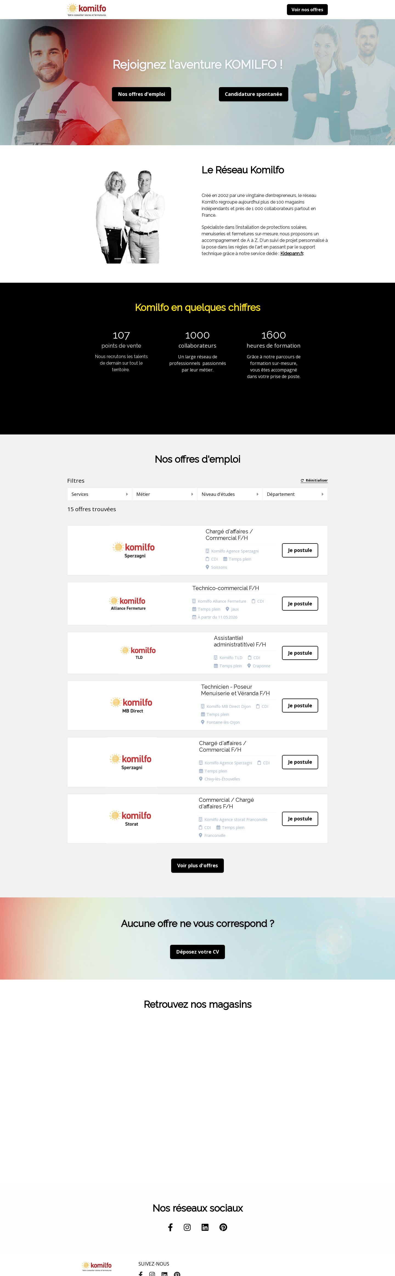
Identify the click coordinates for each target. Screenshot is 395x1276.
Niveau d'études (230, 494)
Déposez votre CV (197, 839)
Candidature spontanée (150, 1189)
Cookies (194, 1187)
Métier (164, 494)
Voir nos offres (307, 10)
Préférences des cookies (201, 1213)
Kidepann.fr (291, 253)
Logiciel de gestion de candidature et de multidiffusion (197, 1266)
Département (295, 494)
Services (100, 494)
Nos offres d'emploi (141, 94)
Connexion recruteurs (196, 1202)
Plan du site (197, 1194)
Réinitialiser (314, 481)
